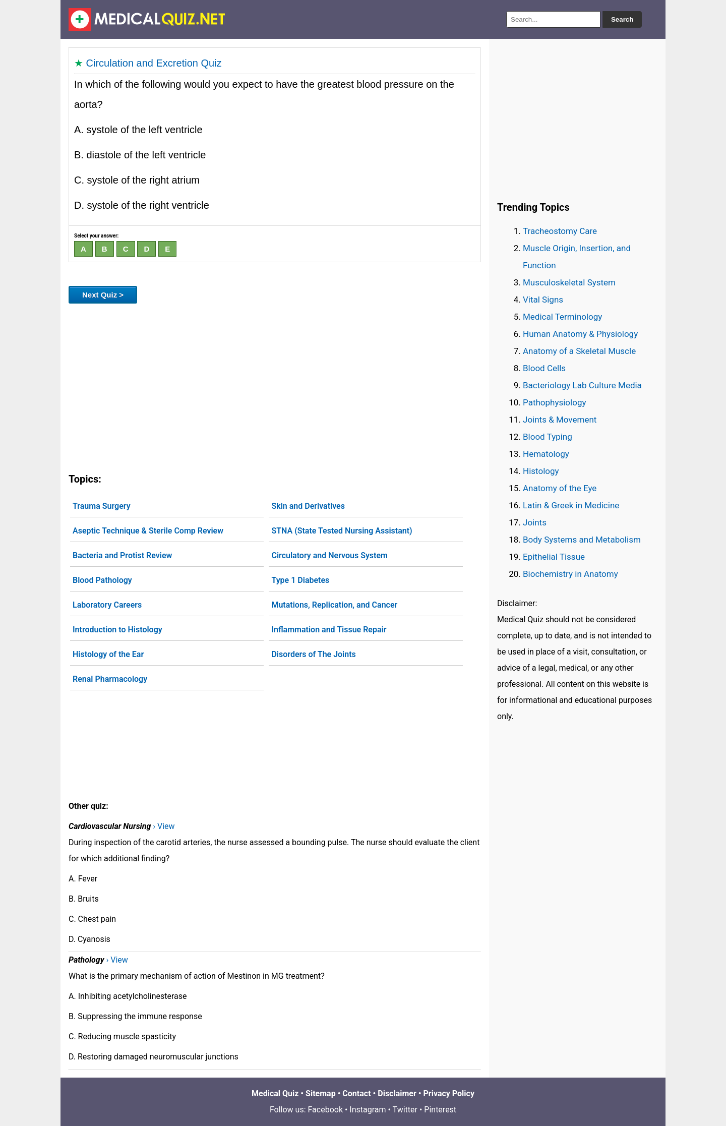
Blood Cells (544, 368)
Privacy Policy (449, 1093)
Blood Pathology (102, 580)
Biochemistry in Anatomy (570, 574)
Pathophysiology (554, 402)
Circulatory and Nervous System (329, 555)
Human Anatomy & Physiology (580, 334)
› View (163, 826)
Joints (535, 522)
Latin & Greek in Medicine (571, 505)
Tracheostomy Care (560, 231)
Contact (356, 1093)
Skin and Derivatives (308, 506)
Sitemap (321, 1093)
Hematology (546, 454)
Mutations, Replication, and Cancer (334, 605)
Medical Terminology (562, 317)
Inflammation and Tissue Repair (328, 629)
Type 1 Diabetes (300, 580)
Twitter (405, 1109)
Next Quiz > (103, 294)
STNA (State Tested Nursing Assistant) (341, 531)
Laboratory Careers (107, 605)
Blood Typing (547, 437)
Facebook (325, 1109)
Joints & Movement (559, 419)
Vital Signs (543, 299)
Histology (541, 471)
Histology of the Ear (108, 654)
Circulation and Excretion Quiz (154, 63)
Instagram (367, 1109)
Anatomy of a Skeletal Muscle (579, 351)
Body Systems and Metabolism (582, 540)
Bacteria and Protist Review (122, 555)
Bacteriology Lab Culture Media (582, 385)
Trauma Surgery (102, 506)
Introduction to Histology (117, 629)
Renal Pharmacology (110, 679)
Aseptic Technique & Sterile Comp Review (148, 531)
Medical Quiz (275, 1093)
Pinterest (440, 1109)
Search (622, 19)
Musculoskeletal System (569, 282)
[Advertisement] (275, 386)
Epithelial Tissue (554, 557)
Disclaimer (397, 1093)
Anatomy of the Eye (559, 488)
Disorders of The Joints (313, 654)
